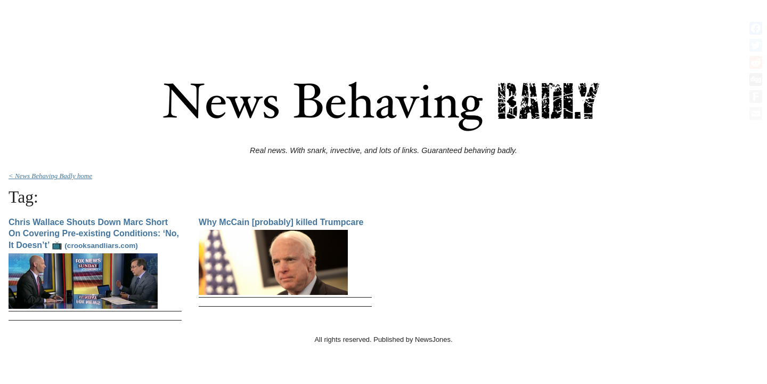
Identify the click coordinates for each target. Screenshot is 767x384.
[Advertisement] (383, 28)
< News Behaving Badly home (50, 176)
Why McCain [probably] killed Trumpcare (281, 222)
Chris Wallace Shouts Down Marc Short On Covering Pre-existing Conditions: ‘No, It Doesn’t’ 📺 (94, 234)
